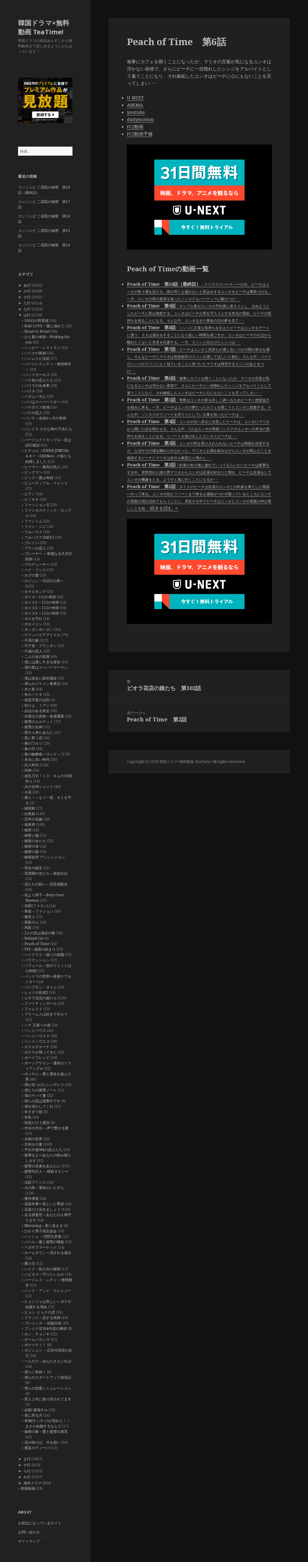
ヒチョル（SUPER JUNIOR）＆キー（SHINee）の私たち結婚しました (47, 456)
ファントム (33, 521)
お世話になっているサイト (39, 1523)
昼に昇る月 (33, 1415)
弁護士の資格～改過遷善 (44, 716)
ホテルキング (35, 591)
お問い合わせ (29, 1532)
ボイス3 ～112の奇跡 (41, 607)
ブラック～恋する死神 (42, 1317)
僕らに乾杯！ (35, 1371)
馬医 (28, 927)
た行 (27, 303)
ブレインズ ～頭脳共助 (42, 1323)
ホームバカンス (37, 1339)
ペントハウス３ (37, 1041)
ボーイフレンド (37, 1057)
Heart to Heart (37, 331)
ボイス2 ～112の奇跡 (41, 602)
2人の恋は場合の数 (39, 932)
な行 (27, 309)
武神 (28, 770)
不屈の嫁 (31, 640)
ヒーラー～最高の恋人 (42, 466)
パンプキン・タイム (40, 987)
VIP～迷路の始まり (40, 949)
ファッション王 (37, 504)
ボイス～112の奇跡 (40, 596)
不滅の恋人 (33, 651)
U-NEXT (135, 98)
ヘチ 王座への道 (37, 1025)
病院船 (29, 808)
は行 (27, 315)
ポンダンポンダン (38, 629)
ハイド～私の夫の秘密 (42, 1268)
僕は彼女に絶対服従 (40, 678)
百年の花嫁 (33, 819)
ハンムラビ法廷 (37, 358)
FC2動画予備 (139, 134)
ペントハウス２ (37, 1035)
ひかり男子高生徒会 (40, 1231)
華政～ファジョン (38, 911)
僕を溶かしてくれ (38, 1106)
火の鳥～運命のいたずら (44, 1187)
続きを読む (164, 508)
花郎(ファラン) (36, 905)
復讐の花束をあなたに (42, 1165)
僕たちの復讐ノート (40, 1090)
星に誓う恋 (33, 737)
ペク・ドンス (35, 569)
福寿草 (29, 824)
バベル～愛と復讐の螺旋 (44, 1241)
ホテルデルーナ (37, 1046)
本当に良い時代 (37, 759)
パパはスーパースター (42, 401)
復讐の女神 (33, 727)
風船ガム (31, 922)
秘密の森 (31, 851)
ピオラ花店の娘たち (40, 997)
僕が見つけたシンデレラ (44, 1084)
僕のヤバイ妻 (35, 1095)
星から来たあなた (38, 732)
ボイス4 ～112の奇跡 (41, 613)
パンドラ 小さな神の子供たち (48, 428)
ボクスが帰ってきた (40, 1052)
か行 (27, 291)
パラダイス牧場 (37, 407)
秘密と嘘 (31, 835)
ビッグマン (33, 472)
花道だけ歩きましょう (42, 1209)
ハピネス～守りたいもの (44, 1274)
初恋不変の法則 (37, 699)
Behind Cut (33, 938)
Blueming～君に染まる (43, 1225)
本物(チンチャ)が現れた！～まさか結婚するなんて (47, 1423)
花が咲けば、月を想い (42, 1442)
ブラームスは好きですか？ (46, 1014)
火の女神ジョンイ (38, 786)
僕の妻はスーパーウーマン (46, 667)
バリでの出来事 (37, 385)
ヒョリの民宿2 (36, 992)
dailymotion (140, 119)
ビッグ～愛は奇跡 (38, 477)
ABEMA (135, 105)
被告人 (29, 916)
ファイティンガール (40, 1003)
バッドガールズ (37, 374)
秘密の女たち (35, 840)
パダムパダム (35, 396)
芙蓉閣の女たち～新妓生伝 (46, 873)
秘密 (28, 829)
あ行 (27, 285)
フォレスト (33, 1008)
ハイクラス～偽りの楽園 (44, 954)
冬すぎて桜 (33, 1111)
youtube (136, 112)
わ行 (27, 1477)
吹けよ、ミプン (37, 705)
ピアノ (29, 493)
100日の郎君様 (36, 320)
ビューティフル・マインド (46, 483)
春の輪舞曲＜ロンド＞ (42, 754)
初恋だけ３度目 (37, 1122)
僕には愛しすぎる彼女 (42, 661)
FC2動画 (135, 126)
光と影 (29, 689)
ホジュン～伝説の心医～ (44, 580)
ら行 (27, 1470)
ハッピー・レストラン (42, 347)
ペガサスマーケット (40, 1247)
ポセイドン (33, 624)
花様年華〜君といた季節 (44, 1203)
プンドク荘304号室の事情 (45, 1328)
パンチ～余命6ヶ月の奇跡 (45, 418)
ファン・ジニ (35, 526)
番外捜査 (31, 1198)
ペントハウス (35, 1030)
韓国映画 (28, 1488)
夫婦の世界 (33, 1138)
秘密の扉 (31, 846)
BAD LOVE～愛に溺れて (44, 325)
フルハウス (33, 531)
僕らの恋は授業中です (42, 1100)
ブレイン (31, 542)
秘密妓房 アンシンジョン (44, 857)
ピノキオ (31, 499)
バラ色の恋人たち (38, 380)
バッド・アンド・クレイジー (47, 1290)
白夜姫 (29, 813)
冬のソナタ (33, 694)
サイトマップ (29, 1541)
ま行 (27, 1458)
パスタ (29, 391)
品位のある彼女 (37, 710)
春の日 (29, 748)
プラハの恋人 (35, 548)
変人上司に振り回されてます (47, 1399)
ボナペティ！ (35, 1344)
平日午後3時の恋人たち (43, 1149)
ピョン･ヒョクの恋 (39, 1312)
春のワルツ (33, 743)
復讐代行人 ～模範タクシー (46, 1171)
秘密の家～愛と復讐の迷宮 (46, 1431)
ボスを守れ (33, 618)
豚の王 (29, 1263)
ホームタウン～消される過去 (47, 1252)
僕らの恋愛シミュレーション (47, 1388)
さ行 (27, 297)
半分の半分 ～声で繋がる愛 (46, 1128)
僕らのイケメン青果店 (42, 683)
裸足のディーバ (37, 1447)
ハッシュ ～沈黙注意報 (42, 1236)
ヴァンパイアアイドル (42, 634)
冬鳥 (28, 1117)
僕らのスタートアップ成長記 (47, 1377)
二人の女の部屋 (37, 656)
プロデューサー (37, 564)
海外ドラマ (32, 1483)
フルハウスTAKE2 (39, 537)
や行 (27, 1464)
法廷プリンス (35, 1182)
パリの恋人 (33, 412)
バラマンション (37, 960)
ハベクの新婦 (35, 353)
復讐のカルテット (38, 721)
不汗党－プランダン (40, 645)
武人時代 (31, 764)
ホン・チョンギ (37, 1333)
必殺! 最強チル (36, 1409)
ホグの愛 (31, 575)
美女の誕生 (33, 867)
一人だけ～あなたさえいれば (47, 1361)
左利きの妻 (33, 1144)
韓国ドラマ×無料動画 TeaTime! (43, 27)
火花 (28, 792)
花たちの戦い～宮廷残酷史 (46, 884)
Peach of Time (36, 943)
